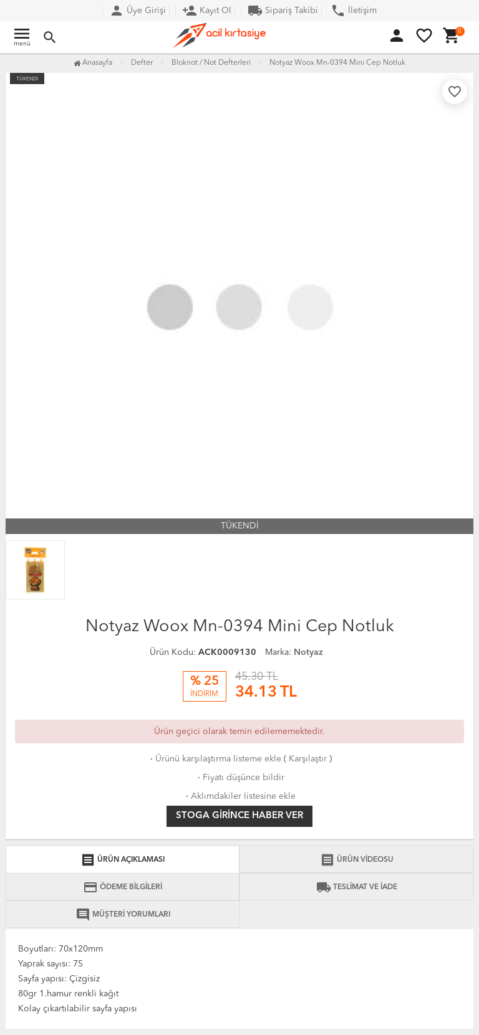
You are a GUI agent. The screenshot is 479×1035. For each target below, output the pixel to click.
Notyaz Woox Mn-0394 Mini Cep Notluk (337, 63)
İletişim (354, 10)
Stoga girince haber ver (239, 816)
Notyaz (308, 652)
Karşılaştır (308, 759)
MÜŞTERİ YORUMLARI (122, 914)
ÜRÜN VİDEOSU (357, 860)
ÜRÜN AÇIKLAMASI (122, 860)
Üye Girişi (137, 10)
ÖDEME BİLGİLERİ (122, 887)
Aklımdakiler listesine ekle (239, 796)
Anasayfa (93, 63)
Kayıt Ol (206, 10)
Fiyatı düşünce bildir (239, 777)
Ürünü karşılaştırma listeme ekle (214, 759)
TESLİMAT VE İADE (356, 887)
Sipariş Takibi (283, 10)
